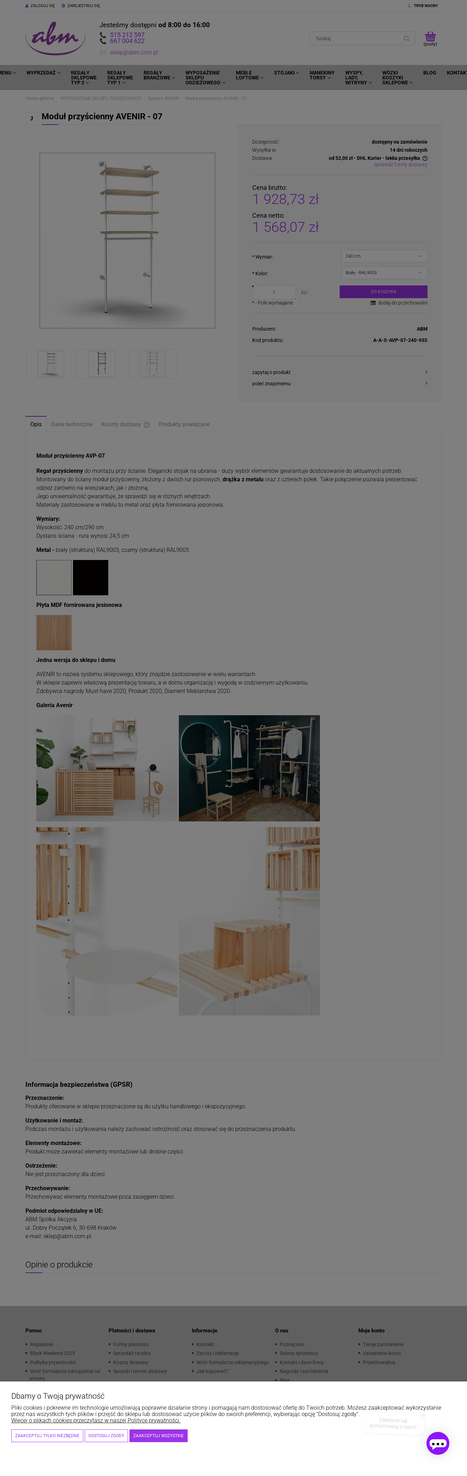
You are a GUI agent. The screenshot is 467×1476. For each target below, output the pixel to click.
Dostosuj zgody (106, 1435)
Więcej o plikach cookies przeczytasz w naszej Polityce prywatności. (96, 1420)
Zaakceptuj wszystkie (158, 1435)
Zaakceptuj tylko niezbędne (47, 1435)
